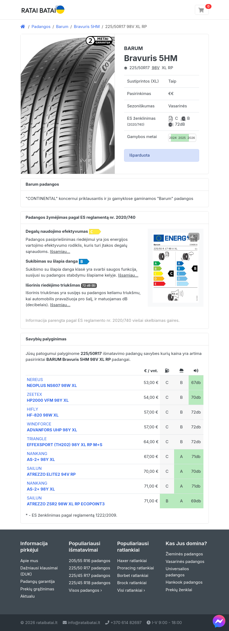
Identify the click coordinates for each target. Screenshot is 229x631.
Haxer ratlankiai (132, 560)
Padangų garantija (37, 581)
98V (156, 67)
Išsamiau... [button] (60, 251)
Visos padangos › (85, 590)
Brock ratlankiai (132, 582)
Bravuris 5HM (87, 26)
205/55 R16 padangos (90, 560)
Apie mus (29, 560)
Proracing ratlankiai (135, 567)
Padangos (41, 26)
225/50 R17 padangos (89, 567)
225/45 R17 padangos (89, 575)
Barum (62, 26)
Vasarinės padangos (185, 561)
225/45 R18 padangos (90, 582)
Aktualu (27, 596)
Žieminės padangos (184, 553)
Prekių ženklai (179, 589)
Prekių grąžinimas (37, 588)
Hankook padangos (184, 582)
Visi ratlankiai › (131, 590)
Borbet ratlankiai (133, 575)
